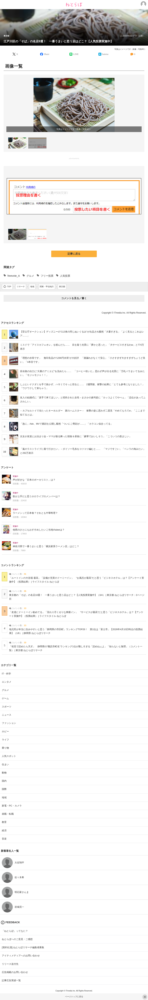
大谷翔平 (19, 862)
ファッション (9, 723)
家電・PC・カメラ (12, 805)
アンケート (7, 467)
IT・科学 (6, 673)
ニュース (6, 714)
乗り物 (5, 747)
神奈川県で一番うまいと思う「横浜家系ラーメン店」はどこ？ (46, 546)
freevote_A (13, 275)
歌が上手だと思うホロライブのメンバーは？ (36, 496)
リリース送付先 (10, 964)
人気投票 (65, 275)
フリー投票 (47, 275)
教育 (4, 822)
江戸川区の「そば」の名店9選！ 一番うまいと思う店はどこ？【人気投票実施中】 (58, 41)
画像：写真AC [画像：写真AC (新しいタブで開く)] (83, 129)
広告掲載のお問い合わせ (15, 972)
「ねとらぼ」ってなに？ (15, 931)
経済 (4, 830)
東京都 (6, 36)
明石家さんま (22, 892)
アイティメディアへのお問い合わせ (21, 955)
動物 (4, 772)
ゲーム (5, 698)
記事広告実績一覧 (11, 980)
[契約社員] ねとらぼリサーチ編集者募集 (23, 947)
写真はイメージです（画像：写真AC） (130, 49)
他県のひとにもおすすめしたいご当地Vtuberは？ (39, 530)
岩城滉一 (19, 907)
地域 (4, 797)
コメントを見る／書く (74, 298)
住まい (5, 764)
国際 (4, 789)
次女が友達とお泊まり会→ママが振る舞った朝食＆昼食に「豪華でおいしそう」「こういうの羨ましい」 (75, 436)
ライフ (5, 739)
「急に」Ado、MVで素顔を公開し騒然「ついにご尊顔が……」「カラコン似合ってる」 (66, 423)
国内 (4, 781)
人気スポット (9, 756)
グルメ (30, 275)
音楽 (4, 838)
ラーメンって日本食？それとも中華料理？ (35, 513)
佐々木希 (19, 877)
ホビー (5, 731)
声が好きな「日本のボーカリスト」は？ (34, 480)
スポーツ (6, 706)
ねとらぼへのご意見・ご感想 (17, 939)
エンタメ (6, 681)
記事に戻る (74, 253)
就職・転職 (8, 814)
